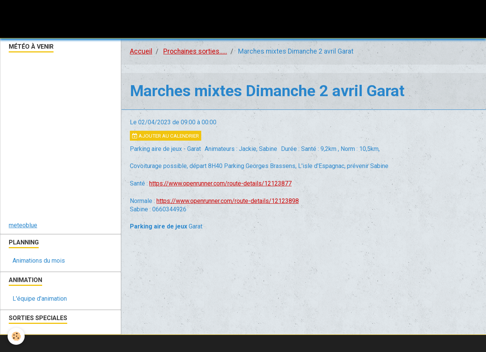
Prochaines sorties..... (195, 51)
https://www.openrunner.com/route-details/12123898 (227, 201)
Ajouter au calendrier (165, 136)
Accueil (141, 51)
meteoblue (23, 225)
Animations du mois (39, 260)
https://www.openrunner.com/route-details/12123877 (220, 183)
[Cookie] (16, 336)
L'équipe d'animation (40, 298)
